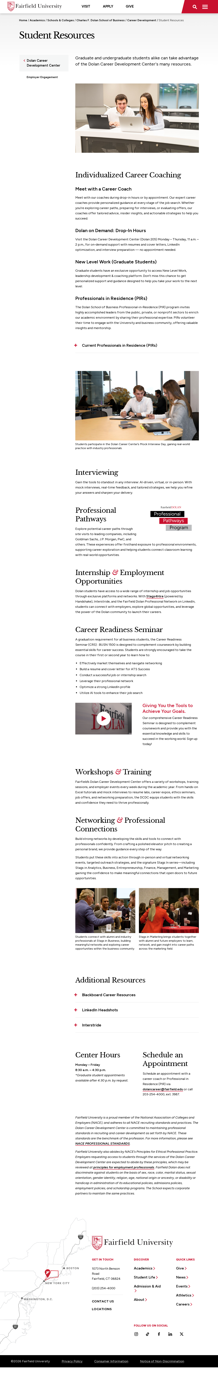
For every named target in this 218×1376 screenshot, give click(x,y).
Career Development (141, 20)
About (139, 1299)
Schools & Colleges (60, 20)
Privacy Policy (72, 1361)
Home (23, 20)
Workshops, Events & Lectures (41, 100)
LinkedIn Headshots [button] (100, 1010)
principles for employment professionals (123, 1167)
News (181, 1277)
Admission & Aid (147, 1286)
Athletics (183, 1295)
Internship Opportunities (43, 84)
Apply (108, 6)
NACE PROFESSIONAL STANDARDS (102, 1144)
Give (130, 6)
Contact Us (103, 1301)
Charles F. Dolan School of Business (100, 20)
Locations (102, 1309)
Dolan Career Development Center (43, 62)
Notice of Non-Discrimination (162, 1361)
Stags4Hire (155, 596)
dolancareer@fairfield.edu (163, 1089)
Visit (86, 6)
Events (182, 1286)
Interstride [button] (91, 1025)
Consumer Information (111, 1361)
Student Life (144, 1277)
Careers (183, 1304)
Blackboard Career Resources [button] (108, 994)
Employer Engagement (42, 77)
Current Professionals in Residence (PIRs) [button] (119, 345)
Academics (37, 20)
